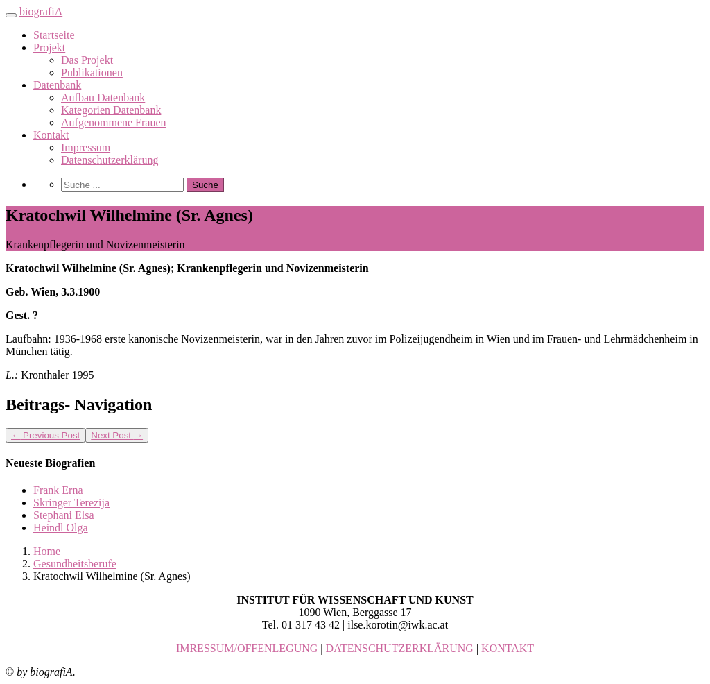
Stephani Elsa (63, 515)
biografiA (40, 11)
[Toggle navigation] (11, 15)
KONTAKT (507, 648)
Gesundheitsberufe (74, 564)
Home (46, 551)
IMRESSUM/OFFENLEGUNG (247, 648)
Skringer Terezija (71, 502)
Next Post (117, 435)
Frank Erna (58, 490)
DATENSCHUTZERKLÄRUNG (400, 648)
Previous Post (45, 435)
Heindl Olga (60, 527)
